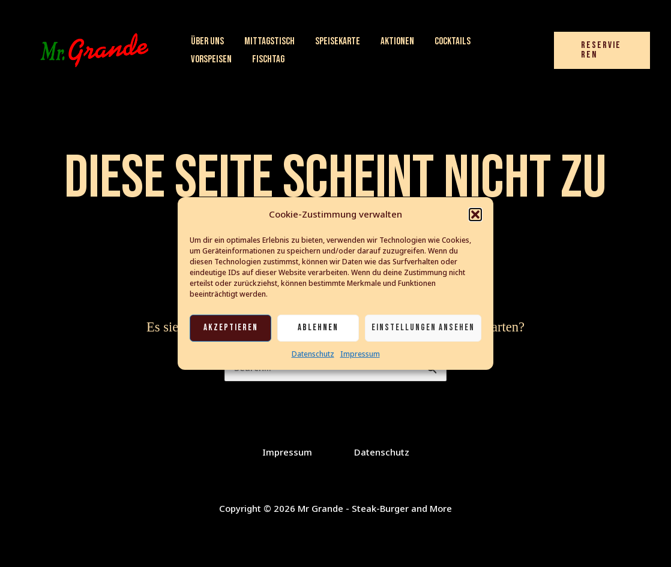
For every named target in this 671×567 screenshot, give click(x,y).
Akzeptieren (230, 327)
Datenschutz (313, 354)
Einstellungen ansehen (423, 327)
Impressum (360, 354)
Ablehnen (318, 327)
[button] (475, 215)
